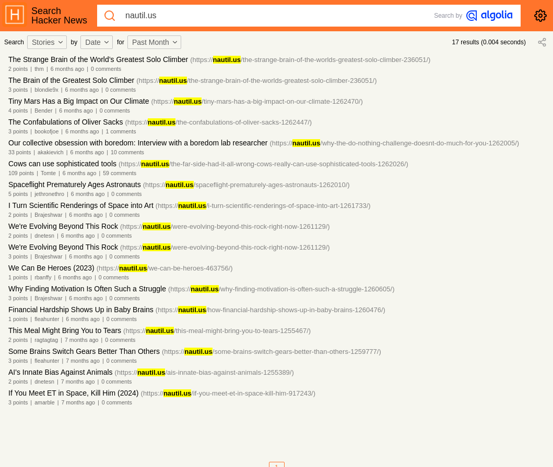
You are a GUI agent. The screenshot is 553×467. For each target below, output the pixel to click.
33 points (19, 152)
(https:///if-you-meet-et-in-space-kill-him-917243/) (228, 393)
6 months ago (68, 69)
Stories (48, 42)
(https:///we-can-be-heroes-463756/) (165, 268)
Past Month (155, 42)
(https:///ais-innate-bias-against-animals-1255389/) (204, 372)
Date (97, 42)
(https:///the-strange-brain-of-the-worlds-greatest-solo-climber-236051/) (310, 60)
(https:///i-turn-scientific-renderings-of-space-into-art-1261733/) (263, 206)
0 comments (106, 69)
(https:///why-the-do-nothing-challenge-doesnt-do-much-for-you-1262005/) (394, 143)
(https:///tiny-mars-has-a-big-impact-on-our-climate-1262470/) (256, 101)
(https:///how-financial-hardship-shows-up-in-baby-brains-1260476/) (270, 310)
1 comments (121, 131)
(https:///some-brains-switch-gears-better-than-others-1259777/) (271, 351)
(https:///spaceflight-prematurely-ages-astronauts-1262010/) (246, 185)
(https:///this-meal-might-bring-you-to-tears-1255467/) (217, 331)
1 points (18, 277)
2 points (18, 69)
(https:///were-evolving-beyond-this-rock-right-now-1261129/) (225, 226)
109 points (21, 173)
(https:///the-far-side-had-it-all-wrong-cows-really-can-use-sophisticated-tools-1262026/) (263, 164)
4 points (18, 110)
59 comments (119, 173)
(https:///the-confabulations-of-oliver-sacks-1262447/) (218, 122)
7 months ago (82, 340)
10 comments (127, 152)
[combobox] (48, 42)
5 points (18, 194)
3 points (18, 90)
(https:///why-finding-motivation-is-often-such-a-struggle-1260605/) (281, 289)
